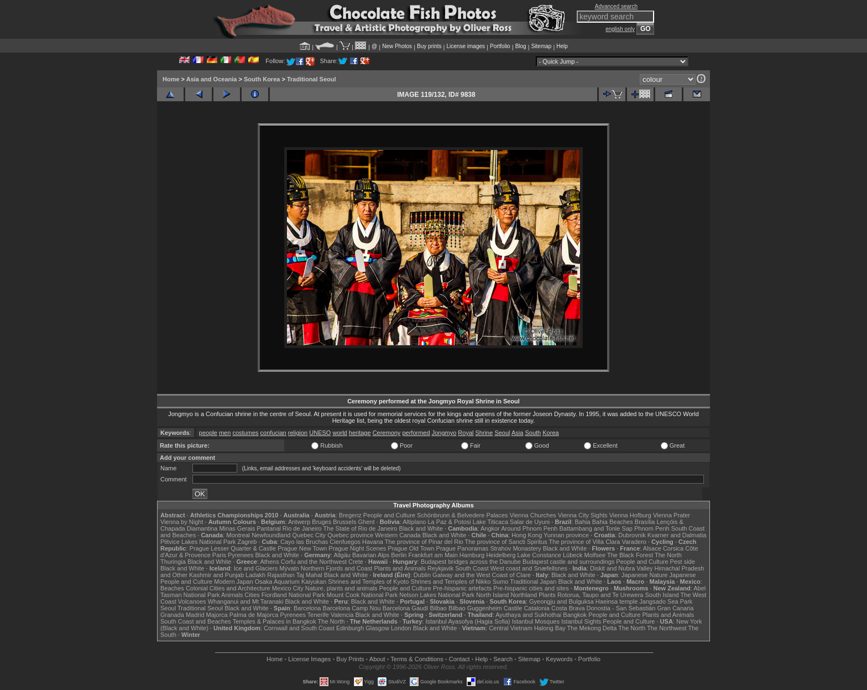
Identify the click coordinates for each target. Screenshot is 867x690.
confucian (273, 432)
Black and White (421, 528)
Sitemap (541, 46)
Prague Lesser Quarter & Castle (233, 548)
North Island (492, 595)
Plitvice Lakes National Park (198, 541)
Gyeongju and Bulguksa (561, 601)
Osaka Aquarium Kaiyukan (291, 581)
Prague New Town (302, 548)
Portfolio (500, 46)
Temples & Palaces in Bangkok (274, 621)
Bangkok (575, 614)
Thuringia (173, 561)
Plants (547, 595)
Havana (372, 541)
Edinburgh (350, 628)
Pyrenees (240, 555)
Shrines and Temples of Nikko (450, 581)
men (225, 432)
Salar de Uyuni (530, 521)
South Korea (262, 79)
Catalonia (536, 608)
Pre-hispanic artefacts (462, 588)
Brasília (645, 521)
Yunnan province (566, 535)
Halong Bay (550, 628)
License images (466, 46)
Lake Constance (539, 555)
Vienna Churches (533, 515)
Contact (459, 659)
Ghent (366, 521)
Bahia (583, 521)
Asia (517, 432)
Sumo (501, 581)
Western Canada (397, 535)
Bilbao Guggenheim (475, 608)
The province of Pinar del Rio (424, 541)
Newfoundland (271, 535)
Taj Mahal (309, 575)
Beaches (172, 588)
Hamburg (471, 555)
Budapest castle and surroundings (568, 561)
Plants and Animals (400, 568)
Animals (232, 595)
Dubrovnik (632, 535)
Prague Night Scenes (357, 548)
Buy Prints (350, 659)
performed (416, 432)
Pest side (682, 561)
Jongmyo (444, 432)
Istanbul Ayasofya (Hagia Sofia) (467, 621)
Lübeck (572, 555)
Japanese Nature (644, 575)
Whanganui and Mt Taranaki (246, 601)
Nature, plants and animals (341, 588)
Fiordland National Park (293, 595)
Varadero (633, 541)
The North (668, 555)
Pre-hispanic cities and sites (530, 588)
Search (503, 659)
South (533, 432)
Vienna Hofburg (630, 515)
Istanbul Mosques (536, 621)
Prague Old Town (411, 548)
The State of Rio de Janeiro (360, 528)
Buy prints (429, 46)
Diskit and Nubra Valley (621, 568)
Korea (550, 432)
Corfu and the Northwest (314, 561)
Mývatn (289, 568)
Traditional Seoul (311, 79)
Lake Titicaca (490, 521)
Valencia (342, 614)
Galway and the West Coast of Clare (481, 575)
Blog (520, 46)
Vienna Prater (671, 515)
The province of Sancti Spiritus (506, 541)
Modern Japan (233, 581)
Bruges (321, 521)
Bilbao (438, 608)
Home (171, 79)
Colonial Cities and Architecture (228, 588)
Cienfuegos (345, 541)
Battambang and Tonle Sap (596, 528)
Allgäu (342, 555)
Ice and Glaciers (256, 568)
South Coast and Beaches (195, 621)
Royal (465, 432)
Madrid (195, 614)
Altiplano (414, 521)
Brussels (344, 521)
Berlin (398, 555)
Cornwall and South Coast (299, 628)
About (377, 659)
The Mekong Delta (592, 628)
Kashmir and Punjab (216, 575)
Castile (513, 608)
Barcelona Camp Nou (352, 608)
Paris (219, 555)
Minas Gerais (237, 528)
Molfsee (595, 555)
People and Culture (389, 515)
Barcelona (307, 608)
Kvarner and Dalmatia (676, 535)
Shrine (484, 432)
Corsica (673, 548)
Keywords (559, 659)
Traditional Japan (533, 581)
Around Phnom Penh (529, 528)
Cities (252, 595)
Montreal (238, 535)
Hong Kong (526, 535)
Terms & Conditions (416, 659)
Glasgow (377, 628)
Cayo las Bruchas (304, 541)
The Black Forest (630, 555)
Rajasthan (281, 575)
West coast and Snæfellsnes (528, 568)
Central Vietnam (510, 628)
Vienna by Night (181, 521)
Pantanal (268, 528)
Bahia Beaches (612, 521)
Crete (355, 561)
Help (562, 46)
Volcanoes (192, 601)
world (339, 432)
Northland (524, 595)
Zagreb (247, 541)
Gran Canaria (675, 608)
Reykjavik (440, 568)
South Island (662, 595)
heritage (360, 432)
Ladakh (255, 575)
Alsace (652, 548)
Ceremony (387, 432)
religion (297, 432)
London (401, 628)
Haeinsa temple (617, 601)
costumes (245, 432)
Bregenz (350, 515)
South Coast (472, 568)
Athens (269, 561)
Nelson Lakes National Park (436, 595)
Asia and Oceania (211, 79)
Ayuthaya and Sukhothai (528, 614)
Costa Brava (568, 608)
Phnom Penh (652, 528)
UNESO (320, 432)
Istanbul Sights (581, 621)
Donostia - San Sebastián (621, 608)
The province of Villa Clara (584, 541)
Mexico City (288, 588)
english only (620, 29)
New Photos (397, 46)
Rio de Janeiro (302, 528)
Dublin (422, 575)
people (208, 432)
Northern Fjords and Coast (337, 568)
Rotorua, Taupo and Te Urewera (600, 595)
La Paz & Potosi (449, 521)
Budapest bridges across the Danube (471, 561)
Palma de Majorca (254, 614)
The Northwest (667, 628)
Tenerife (318, 614)
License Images (309, 659)
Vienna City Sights (583, 515)
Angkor (490, 528)
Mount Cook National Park (362, 595)
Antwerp (299, 521)
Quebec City (309, 535)
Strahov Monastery (515, 548)
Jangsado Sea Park (665, 601)
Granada (172, 614)
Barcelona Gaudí (406, 608)
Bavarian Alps (370, 555)
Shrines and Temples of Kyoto (368, 581)
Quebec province (350, 535)
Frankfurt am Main (433, 555)
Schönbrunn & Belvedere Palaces (462, 515)
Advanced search (616, 6)
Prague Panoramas (462, 548)
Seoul (502, 432)
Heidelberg (500, 555)
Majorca (217, 614)
